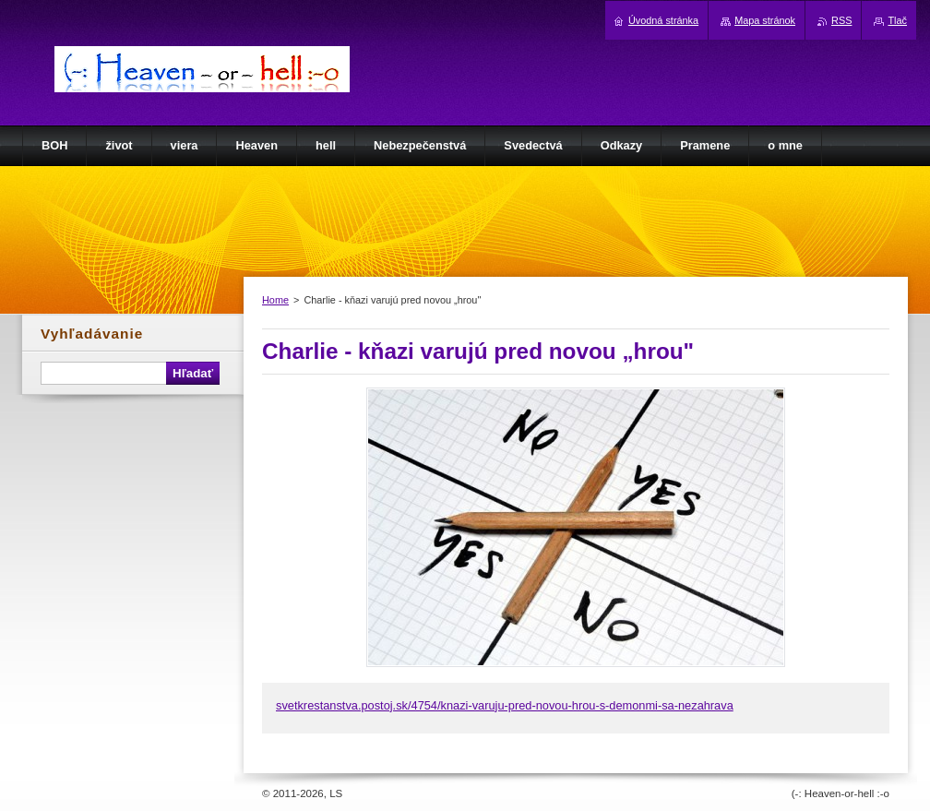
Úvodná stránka (663, 20)
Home (275, 299)
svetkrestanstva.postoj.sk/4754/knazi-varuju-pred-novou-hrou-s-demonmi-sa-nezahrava (504, 705)
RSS (841, 20)
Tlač (897, 20)
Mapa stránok (764, 20)
